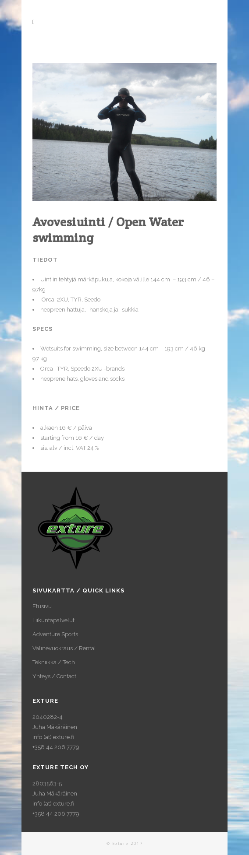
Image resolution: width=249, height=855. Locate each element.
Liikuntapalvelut (53, 620)
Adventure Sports (55, 634)
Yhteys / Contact (54, 676)
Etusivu (42, 606)
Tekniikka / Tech (53, 662)
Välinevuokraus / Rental (64, 648)
